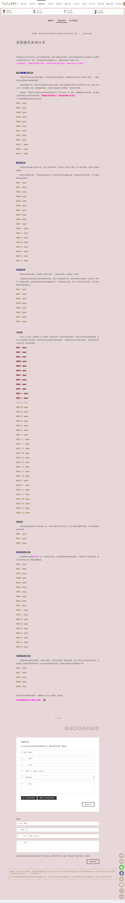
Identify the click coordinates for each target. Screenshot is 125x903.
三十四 (21, 502)
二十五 (21, 461)
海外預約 (92, 4)
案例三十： (20, 484)
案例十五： (22, 250)
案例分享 (41, 4)
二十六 (21, 465)
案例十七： (22, 259)
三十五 (21, 507)
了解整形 (50, 4)
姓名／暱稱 (28, 755)
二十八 (21, 474)
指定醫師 (28, 780)
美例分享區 (62, 23)
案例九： (21, 138)
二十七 (21, 470)
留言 (30, 787)
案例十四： (22, 245)
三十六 (21, 511)
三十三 (21, 497)
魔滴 (110, 880)
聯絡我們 (101, 4)
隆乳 (104, 880)
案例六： (21, 125)
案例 (17, 442)
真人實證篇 (73, 23)
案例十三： (22, 157)
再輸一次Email (28, 776)
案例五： (21, 120)
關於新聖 (24, 4)
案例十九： (20, 433)
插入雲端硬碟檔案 (47, 801)
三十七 (21, 516)
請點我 (25, 406)
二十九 (21, 479)
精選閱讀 (59, 4)
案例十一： (22, 147)
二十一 (21, 442)
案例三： (21, 111)
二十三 (21, 451)
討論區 (84, 4)
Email (30, 768)
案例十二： (22, 152)
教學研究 (32, 4)
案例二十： (20, 438)
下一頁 (58, 721)
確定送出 (88, 807)
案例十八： (22, 264)
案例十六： (22, 254)
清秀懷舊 (119, 4)
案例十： (21, 143)
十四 (22, 456)
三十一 (21, 488)
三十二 (21, 493)
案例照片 (51, 23)
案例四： (21, 115)
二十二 (21, 447)
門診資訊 (76, 4)
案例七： (21, 129)
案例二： (21, 106)
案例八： (21, 134)
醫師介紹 (68, 4)
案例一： (21, 186)
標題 (30, 761)
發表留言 (92, 865)
